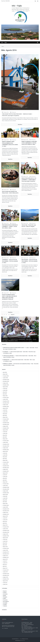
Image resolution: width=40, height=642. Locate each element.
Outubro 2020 (5, 490)
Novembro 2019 (6, 510)
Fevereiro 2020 (6, 505)
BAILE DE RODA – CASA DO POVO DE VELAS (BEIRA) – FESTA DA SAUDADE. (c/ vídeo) (30, 261)
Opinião (4, 595)
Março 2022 (5, 460)
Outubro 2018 (5, 534)
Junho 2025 (5, 390)
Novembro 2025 (6, 381)
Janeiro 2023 (5, 442)
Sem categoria (6, 601)
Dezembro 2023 (6, 422)
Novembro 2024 (6, 402)
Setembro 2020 (6, 492)
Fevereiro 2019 (6, 526)
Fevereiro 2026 (6, 375)
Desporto (5, 591)
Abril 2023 (5, 437)
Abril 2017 (5, 566)
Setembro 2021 (6, 471)
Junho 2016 (5, 584)
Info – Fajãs (4, 42)
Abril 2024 (5, 415)
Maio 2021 (5, 478)
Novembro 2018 (6, 532)
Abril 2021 (5, 480)
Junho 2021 (5, 476)
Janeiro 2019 (5, 528)
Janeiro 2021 (5, 485)
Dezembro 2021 (6, 465)
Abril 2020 (5, 501)
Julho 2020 (5, 496)
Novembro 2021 (6, 467)
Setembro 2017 (6, 557)
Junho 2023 (5, 433)
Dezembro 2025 (6, 379)
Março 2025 (5, 395)
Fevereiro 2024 (6, 419)
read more (20, 124)
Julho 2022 (5, 453)
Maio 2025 (5, 392)
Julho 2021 (5, 474)
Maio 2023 (5, 435)
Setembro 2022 (6, 449)
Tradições (5, 605)
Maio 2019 (5, 521)
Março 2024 (5, 417)
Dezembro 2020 (6, 487)
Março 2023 (5, 438)
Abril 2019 (5, 523)
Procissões (5, 599)
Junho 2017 (5, 562)
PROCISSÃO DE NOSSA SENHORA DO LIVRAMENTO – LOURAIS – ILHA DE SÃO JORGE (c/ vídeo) (10, 226)
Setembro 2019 (6, 514)
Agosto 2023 (5, 429)
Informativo (5, 594)
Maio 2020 (5, 499)
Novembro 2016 (6, 575)
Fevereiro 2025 (6, 397)
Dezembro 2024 (6, 401)
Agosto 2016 (5, 580)
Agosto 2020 (5, 494)
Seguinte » (13, 314)
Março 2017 (5, 568)
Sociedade (5, 602)
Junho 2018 (5, 541)
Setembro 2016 (6, 579)
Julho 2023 (5, 431)
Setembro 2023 (6, 428)
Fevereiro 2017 (6, 570)
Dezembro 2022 (6, 444)
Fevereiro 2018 (6, 548)
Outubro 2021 (5, 469)
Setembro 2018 (6, 535)
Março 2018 (5, 546)
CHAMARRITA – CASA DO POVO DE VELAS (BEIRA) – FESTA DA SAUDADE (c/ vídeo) (10, 261)
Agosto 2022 (5, 451)
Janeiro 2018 (5, 550)
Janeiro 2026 (5, 377)
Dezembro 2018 (6, 530)
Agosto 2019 (5, 516)
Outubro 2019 (5, 512)
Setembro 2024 (6, 406)
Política (4, 598)
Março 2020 (5, 503)
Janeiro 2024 (5, 420)
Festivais (5, 592)
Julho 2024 (5, 410)
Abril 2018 (5, 544)
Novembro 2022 (6, 446)
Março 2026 (5, 374)
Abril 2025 (5, 393)
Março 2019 (5, 525)
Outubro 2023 (5, 426)
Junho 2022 (5, 455)
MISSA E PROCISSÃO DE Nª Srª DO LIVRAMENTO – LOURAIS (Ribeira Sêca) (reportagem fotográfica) (29, 180)
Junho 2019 (5, 519)
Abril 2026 (5, 372)
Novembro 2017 (6, 553)
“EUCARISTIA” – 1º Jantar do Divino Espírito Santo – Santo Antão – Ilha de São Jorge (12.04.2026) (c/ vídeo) (19, 340)
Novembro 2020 (6, 489)
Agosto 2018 (5, 537)
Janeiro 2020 (5, 507)
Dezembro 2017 (6, 552)
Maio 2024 (5, 413)
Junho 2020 (5, 498)
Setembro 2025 (6, 384)
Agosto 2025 (5, 386)
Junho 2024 (5, 411)
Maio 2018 (5, 543)
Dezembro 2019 (6, 508)
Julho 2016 (5, 582)
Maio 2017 (5, 564)
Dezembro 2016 (6, 573)
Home (3, 46)
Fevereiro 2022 (6, 462)
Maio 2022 (5, 456)
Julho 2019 (5, 517)
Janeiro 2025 (5, 399)
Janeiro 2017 (5, 571)
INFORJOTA (23, 640)
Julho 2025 (5, 388)
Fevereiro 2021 (6, 483)
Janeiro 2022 (5, 464)
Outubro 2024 (5, 404)
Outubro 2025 (5, 383)
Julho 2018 (5, 539)
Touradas (5, 604)
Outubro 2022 (5, 447)
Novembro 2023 (6, 424)
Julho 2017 (5, 561)
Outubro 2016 (5, 577)
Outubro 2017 (5, 555)
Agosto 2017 (5, 559)
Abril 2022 (5, 458)
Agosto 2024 (5, 408)
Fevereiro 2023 (6, 440)
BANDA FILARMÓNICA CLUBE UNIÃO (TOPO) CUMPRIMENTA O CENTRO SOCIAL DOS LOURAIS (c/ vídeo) (29, 143)
